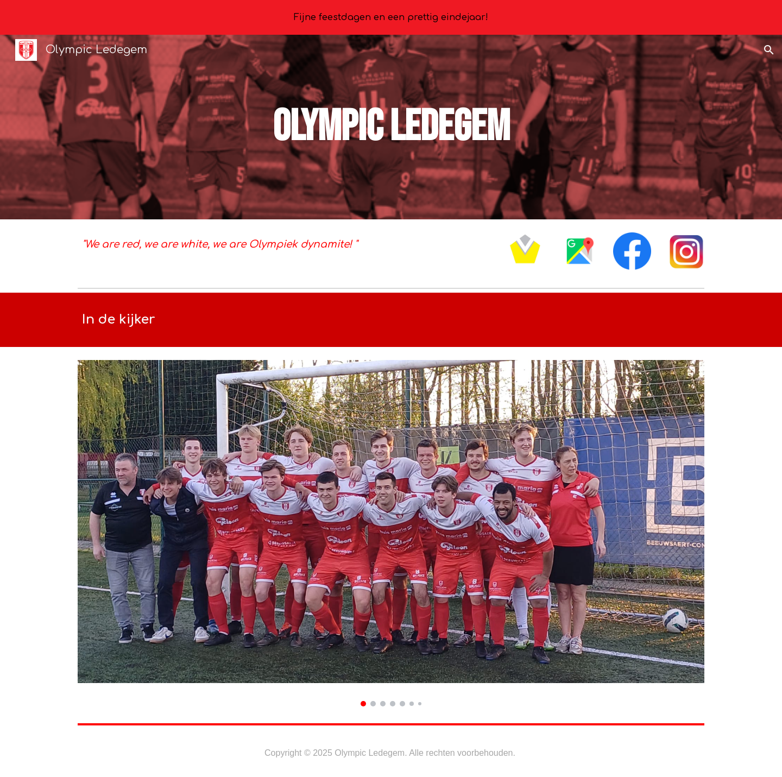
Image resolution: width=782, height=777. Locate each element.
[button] (769, 50)
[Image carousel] (391, 533)
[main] (391, 127)
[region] (391, 17)
